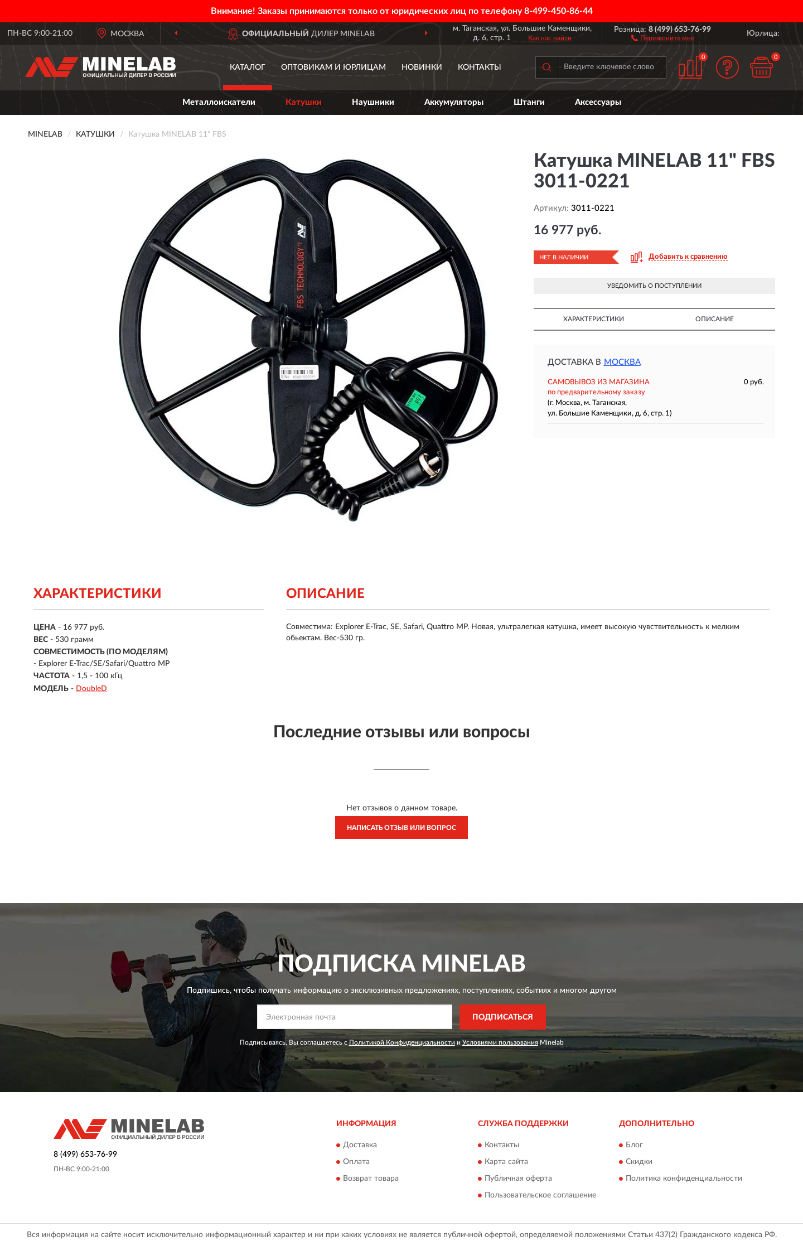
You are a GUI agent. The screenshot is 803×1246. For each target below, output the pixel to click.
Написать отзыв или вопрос (401, 827)
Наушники (373, 102)
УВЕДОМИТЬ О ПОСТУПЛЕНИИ (654, 286)
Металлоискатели (218, 102)
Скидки (639, 1162)
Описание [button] (714, 319)
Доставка (360, 1146)
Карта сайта (506, 1162)
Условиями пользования (500, 1042)
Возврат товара (371, 1179)
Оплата (356, 1162)
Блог (634, 1146)
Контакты (479, 67)
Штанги (529, 102)
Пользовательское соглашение (540, 1196)
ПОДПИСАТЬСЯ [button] (502, 1017)
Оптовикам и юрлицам (333, 67)
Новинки (422, 67)
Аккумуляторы (453, 102)
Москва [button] (622, 362)
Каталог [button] (247, 67)
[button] (662, 37)
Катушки (304, 102)
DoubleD (91, 689)
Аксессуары (598, 102)
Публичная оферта (518, 1179)
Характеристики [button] (593, 319)
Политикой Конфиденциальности (402, 1042)
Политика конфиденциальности (684, 1179)
